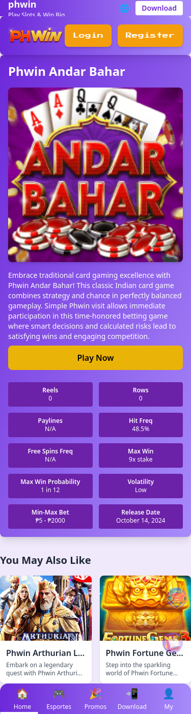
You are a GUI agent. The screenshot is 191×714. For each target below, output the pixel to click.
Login (88, 36)
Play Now (95, 357)
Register (150, 36)
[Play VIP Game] (172, 643)
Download (159, 8)
